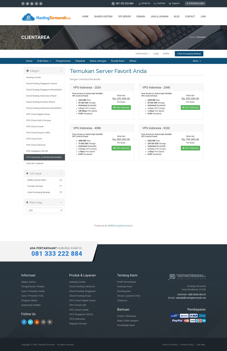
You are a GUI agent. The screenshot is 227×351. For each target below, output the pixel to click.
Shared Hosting (103, 16)
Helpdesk (80, 60)
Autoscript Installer (31, 305)
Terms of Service (170, 344)
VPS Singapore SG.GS (37, 151)
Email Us (144, 3)
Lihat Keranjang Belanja (189, 53)
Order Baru (44, 60)
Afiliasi (132, 60)
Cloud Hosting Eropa (80, 295)
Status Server (28, 281)
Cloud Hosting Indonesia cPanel (41, 96)
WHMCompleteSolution (120, 225)
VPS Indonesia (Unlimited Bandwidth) (44, 157)
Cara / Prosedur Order (33, 291)
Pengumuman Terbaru (33, 286)
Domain (141, 16)
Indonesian (143, 53)
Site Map (201, 344)
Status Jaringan (98, 60)
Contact (190, 16)
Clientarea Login (195, 3)
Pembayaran (124, 291)
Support (174, 3)
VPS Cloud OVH (34, 139)
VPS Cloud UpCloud (35, 145)
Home (85, 16)
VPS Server (124, 16)
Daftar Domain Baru (44, 180)
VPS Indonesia (77, 318)
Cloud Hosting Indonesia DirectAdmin (43, 108)
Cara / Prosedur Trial (32, 295)
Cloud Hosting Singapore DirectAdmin (44, 89)
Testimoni (122, 300)
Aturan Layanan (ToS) (128, 295)
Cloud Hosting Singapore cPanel (41, 83)
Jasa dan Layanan (35, 163)
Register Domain (78, 323)
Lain (203, 16)
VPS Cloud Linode (35, 126)
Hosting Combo (33, 77)
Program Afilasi (29, 300)
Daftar (166, 53)
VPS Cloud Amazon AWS (38, 132)
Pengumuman (63, 60)
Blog (177, 16)
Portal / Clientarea (126, 316)
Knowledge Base (126, 325)
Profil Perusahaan (126, 281)
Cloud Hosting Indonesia (82, 286)
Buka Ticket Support (127, 320)
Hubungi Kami (124, 286)
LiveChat (159, 3)
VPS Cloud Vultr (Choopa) (38, 120)
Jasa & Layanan (159, 16)
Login (156, 53)
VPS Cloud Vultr (77, 305)
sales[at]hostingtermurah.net (191, 297)
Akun (197, 60)
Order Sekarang (121, 107)
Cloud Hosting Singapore (82, 291)
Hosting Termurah (47, 344)
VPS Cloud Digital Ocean (38, 114)
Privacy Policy (187, 344)
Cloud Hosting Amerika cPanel (40, 102)
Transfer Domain (44, 186)
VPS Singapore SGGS (81, 314)
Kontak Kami (118, 60)
